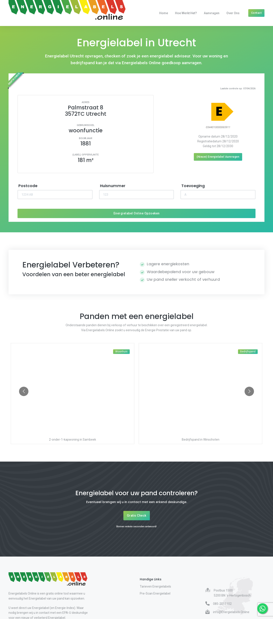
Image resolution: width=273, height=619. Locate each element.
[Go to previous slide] (23, 391)
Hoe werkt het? (186, 13)
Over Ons (233, 13)
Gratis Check (136, 515)
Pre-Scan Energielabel (155, 593)
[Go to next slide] (249, 391)
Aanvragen (211, 13)
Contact (256, 12)
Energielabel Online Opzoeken (137, 213)
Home (163, 13)
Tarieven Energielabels (155, 586)
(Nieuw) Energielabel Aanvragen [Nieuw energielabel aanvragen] (218, 156)
